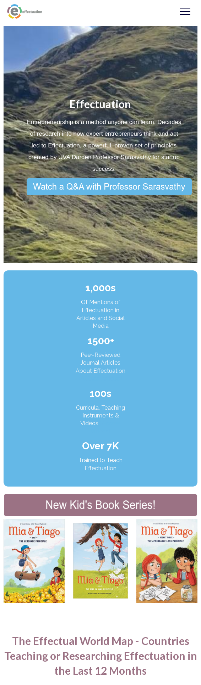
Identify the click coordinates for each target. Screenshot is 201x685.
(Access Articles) (101, 378)
